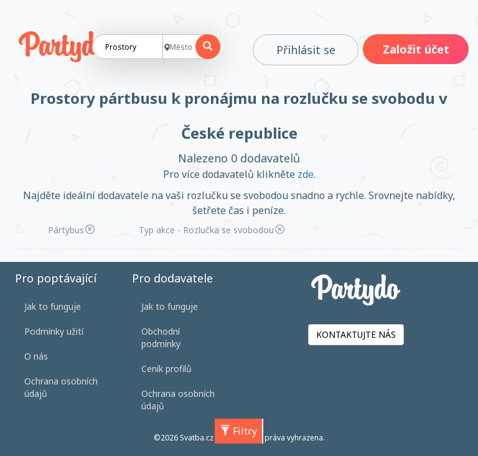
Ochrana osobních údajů (61, 387)
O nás (36, 356)
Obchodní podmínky (160, 337)
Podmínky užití (53, 331)
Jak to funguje (52, 306)
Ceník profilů (166, 369)
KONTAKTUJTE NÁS (356, 334)
